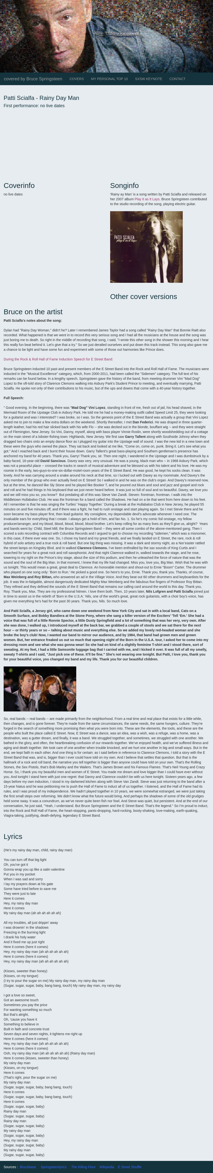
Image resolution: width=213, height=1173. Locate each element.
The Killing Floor (83, 1167)
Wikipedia (106, 1167)
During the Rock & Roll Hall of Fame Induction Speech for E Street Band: (58, 359)
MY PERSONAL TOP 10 (109, 79)
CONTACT (177, 79)
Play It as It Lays (147, 199)
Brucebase (28, 1167)
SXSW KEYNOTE (148, 79)
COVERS (76, 79)
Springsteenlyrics (54, 1167)
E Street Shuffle (130, 1167)
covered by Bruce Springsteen (33, 78)
